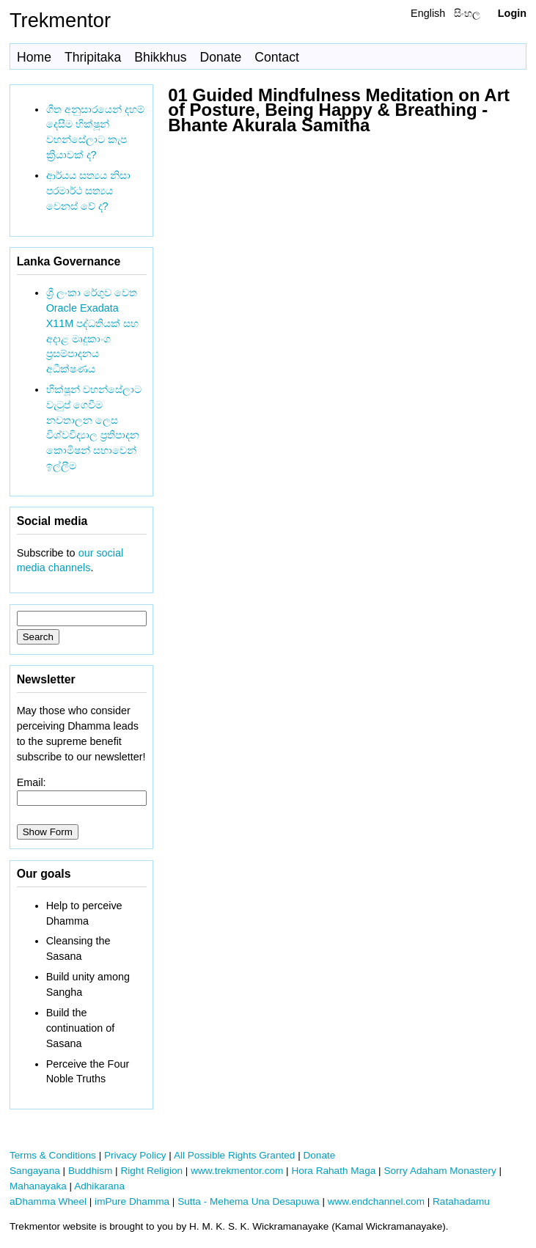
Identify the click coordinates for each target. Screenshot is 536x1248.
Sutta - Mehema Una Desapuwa (248, 1201)
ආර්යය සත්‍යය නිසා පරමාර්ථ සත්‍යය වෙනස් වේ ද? (88, 190)
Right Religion (151, 1170)
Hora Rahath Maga (333, 1170)
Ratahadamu (461, 1201)
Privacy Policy (135, 1155)
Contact (276, 57)
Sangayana (35, 1170)
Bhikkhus (160, 57)
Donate (221, 57)
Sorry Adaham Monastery (439, 1170)
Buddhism (90, 1170)
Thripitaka (93, 57)
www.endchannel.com (376, 1201)
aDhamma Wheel (48, 1201)
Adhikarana (99, 1186)
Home (34, 57)
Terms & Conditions (53, 1155)
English (428, 13)
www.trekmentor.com (237, 1170)
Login (512, 13)
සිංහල (467, 13)
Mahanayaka (38, 1186)
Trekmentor (60, 20)
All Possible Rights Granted (234, 1155)
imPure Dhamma (132, 1201)
